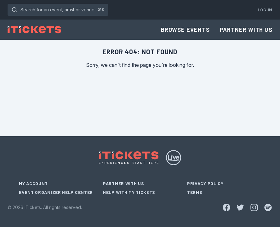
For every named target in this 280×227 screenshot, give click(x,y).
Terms (195, 192)
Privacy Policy (205, 183)
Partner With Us (246, 29)
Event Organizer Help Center (56, 192)
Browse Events (185, 29)
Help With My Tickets (129, 192)
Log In (265, 9)
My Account (33, 183)
